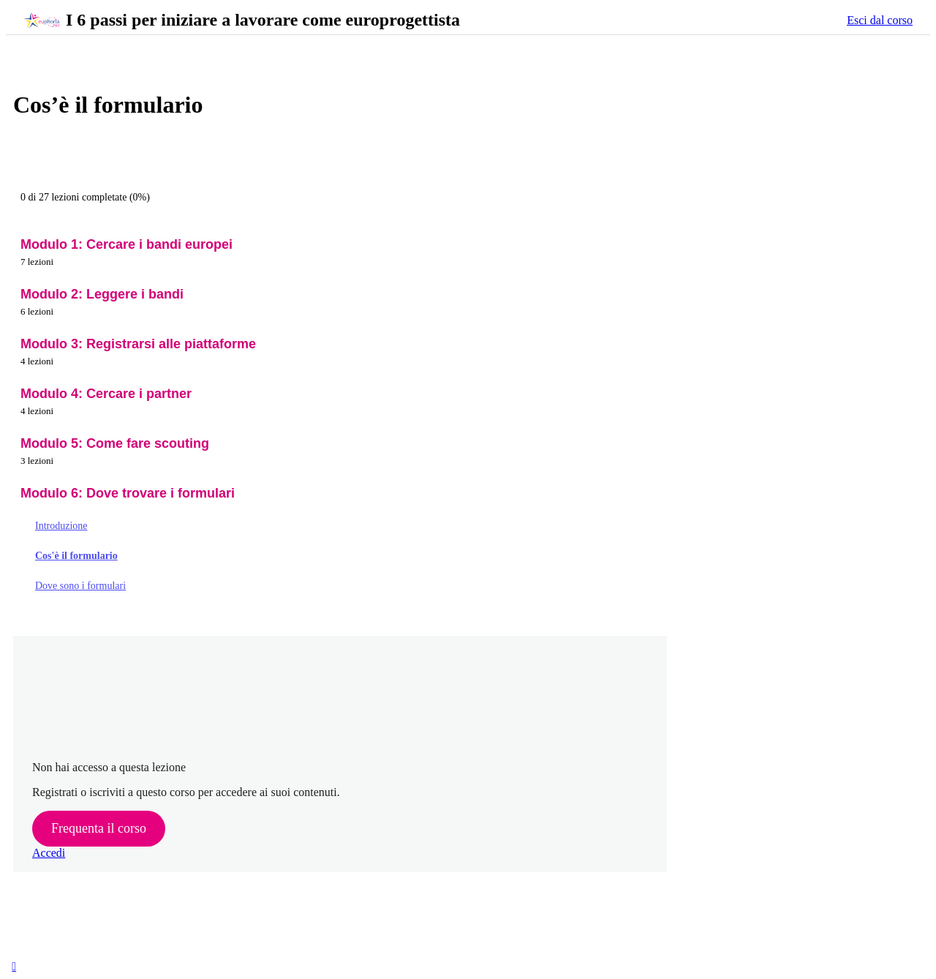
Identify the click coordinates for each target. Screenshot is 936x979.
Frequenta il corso (98, 828)
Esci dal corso (880, 20)
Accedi (48, 853)
